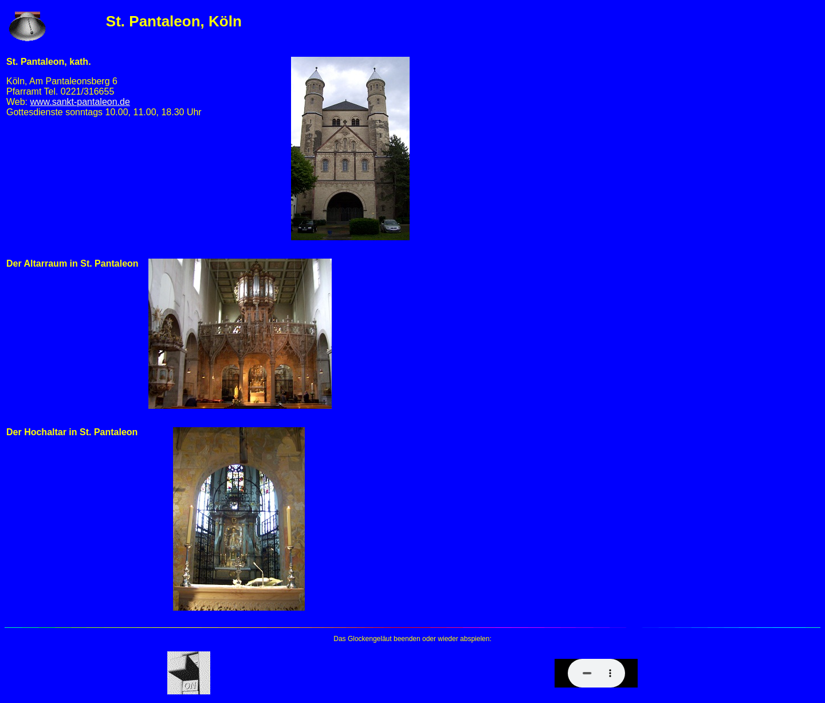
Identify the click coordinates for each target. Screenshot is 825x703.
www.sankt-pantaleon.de (80, 102)
